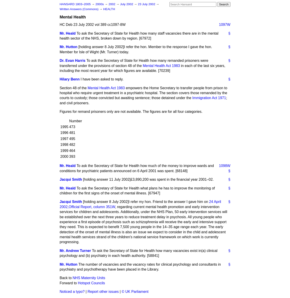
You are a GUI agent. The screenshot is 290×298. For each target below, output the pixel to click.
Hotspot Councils (91, 283)
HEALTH (109, 9)
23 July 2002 (147, 4)
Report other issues (103, 292)
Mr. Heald (68, 33)
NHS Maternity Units (89, 278)
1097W (224, 25)
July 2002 (127, 4)
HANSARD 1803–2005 (75, 4)
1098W (224, 166)
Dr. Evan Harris (73, 60)
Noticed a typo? (72, 292)
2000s (100, 4)
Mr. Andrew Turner (75, 251)
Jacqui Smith (71, 179)
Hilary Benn (70, 79)
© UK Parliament (135, 292)
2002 (112, 4)
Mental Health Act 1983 (161, 66)
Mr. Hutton (68, 47)
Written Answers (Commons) (80, 9)
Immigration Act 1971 (209, 98)
